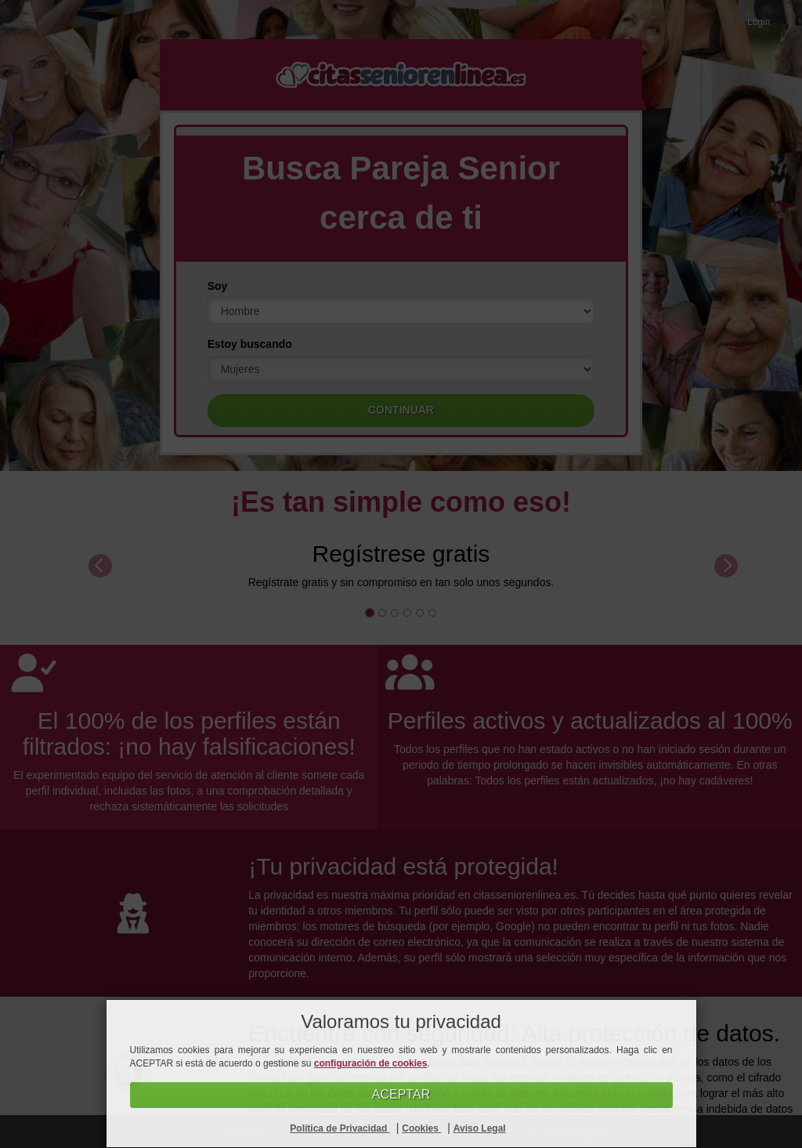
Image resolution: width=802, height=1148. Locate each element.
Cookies (421, 1128)
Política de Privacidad (339, 1128)
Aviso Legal (479, 1128)
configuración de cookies (371, 1063)
